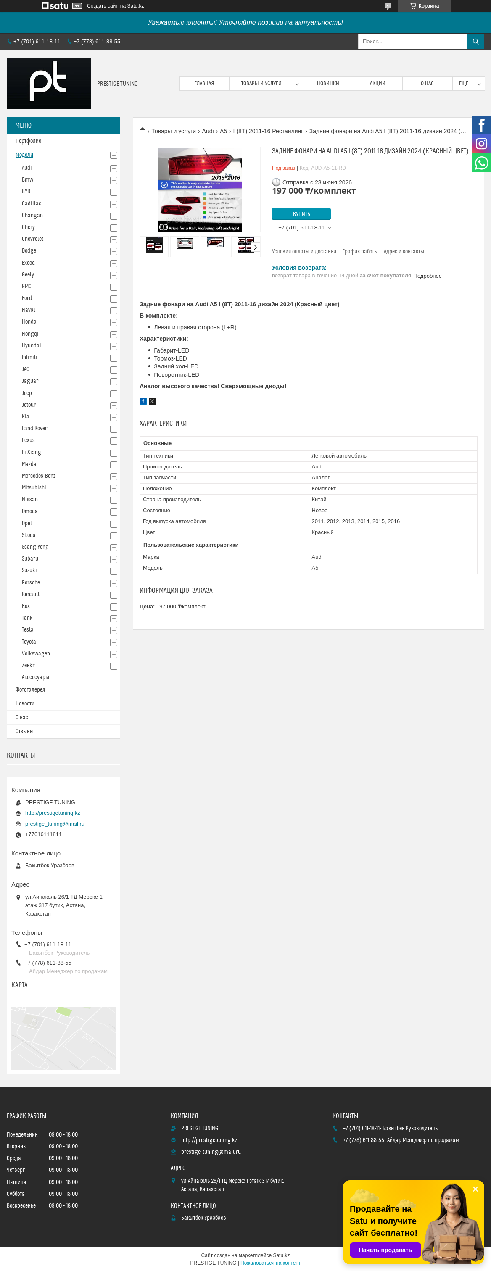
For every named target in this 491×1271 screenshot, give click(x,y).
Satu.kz (281, 1255)
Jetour (29, 405)
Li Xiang (31, 452)
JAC (25, 369)
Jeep (27, 393)
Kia (25, 416)
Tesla (28, 629)
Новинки (328, 83)
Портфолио (28, 141)
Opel (27, 523)
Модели (24, 155)
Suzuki (29, 570)
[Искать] (475, 41)
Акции (377, 83)
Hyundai (31, 345)
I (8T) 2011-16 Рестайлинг (268, 131)
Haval (28, 310)
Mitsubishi (34, 487)
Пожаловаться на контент (270, 1263)
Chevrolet (32, 239)
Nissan (30, 499)
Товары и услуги (261, 83)
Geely (28, 274)
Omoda (30, 511)
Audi (208, 131)
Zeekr (28, 665)
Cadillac (31, 203)
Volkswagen (36, 653)
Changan (32, 215)
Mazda (29, 464)
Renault (31, 594)
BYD (26, 191)
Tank (27, 618)
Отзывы (25, 731)
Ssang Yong (35, 547)
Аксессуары (35, 677)
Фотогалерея (30, 690)
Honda (29, 321)
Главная (204, 83)
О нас (427, 83)
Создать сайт (102, 6)
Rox (26, 606)
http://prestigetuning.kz (52, 813)
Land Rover (34, 428)
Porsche (31, 582)
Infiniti (29, 357)
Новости (25, 703)
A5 (223, 131)
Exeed (28, 263)
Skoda (29, 535)
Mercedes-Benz (38, 476)
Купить (301, 214)
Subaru (30, 558)
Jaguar (30, 381)
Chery (28, 227)
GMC (27, 286)
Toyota (29, 642)
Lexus (28, 440)
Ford (27, 298)
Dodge (29, 250)
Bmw (27, 179)
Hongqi (30, 334)
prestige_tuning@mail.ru (54, 824)
